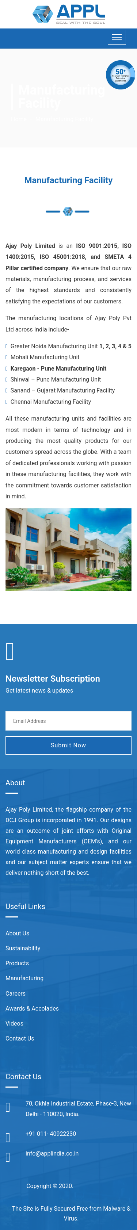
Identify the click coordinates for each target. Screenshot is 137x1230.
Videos (14, 1023)
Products (17, 963)
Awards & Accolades (32, 1008)
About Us (17, 933)
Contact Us (19, 1038)
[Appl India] (68, 13)
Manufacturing (24, 978)
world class (20, 851)
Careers (15, 993)
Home (19, 119)
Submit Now (68, 745)
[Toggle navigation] (117, 37)
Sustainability (22, 948)
